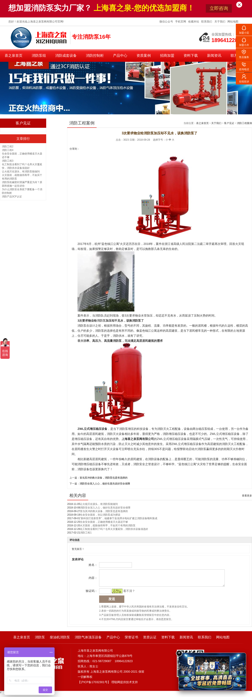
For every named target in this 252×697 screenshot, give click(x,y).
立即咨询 (219, 8)
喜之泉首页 (13, 56)
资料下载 (191, 56)
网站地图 (232, 21)
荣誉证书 (131, 640)
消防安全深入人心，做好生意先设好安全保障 (105, 483)
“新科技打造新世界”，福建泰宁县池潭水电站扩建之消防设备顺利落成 (118, 518)
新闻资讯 (214, 56)
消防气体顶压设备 (88, 640)
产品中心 (120, 56)
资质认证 (149, 640)
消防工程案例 (244, 123)
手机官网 (181, 21)
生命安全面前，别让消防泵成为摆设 (100, 514)
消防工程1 (86, 532)
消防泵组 (39, 56)
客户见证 (229, 123)
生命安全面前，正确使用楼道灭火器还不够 (104, 521)
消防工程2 (7, 146)
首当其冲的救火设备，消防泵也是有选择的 (103, 477)
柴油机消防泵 (60, 640)
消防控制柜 (95, 56)
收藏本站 (194, 21)
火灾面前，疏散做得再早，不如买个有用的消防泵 (107, 525)
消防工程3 (7, 160)
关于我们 (220, 21)
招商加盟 (167, 56)
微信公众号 (166, 21)
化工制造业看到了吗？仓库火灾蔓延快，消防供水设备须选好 (114, 529)
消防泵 (40, 640)
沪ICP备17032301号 (94, 685)
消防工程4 (7, 150)
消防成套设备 (66, 56)
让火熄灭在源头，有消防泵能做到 (21, 171)
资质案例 (143, 56)
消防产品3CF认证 (12, 196)
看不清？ (128, 594)
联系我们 (207, 21)
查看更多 (247, 495)
